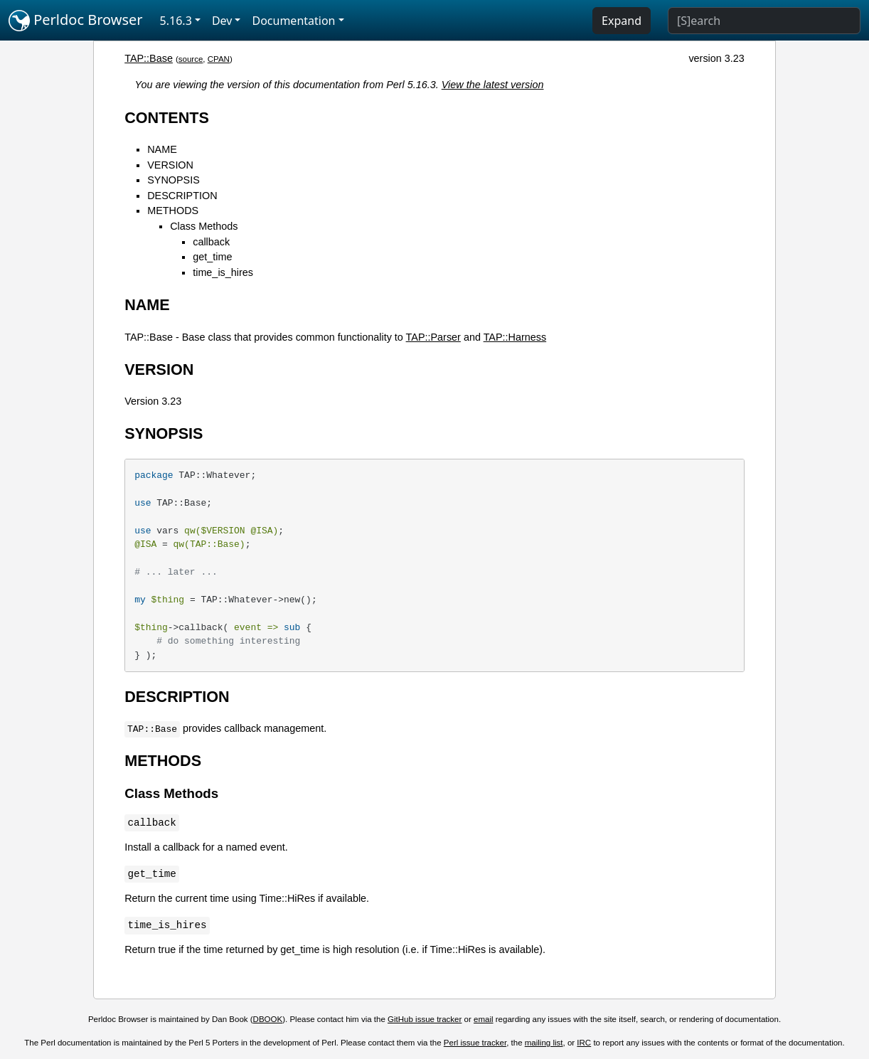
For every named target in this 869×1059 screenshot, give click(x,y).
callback (211, 242)
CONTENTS (166, 118)
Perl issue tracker (475, 1042)
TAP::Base (148, 58)
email (484, 1019)
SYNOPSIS (173, 180)
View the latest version (493, 84)
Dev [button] (222, 20)
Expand (621, 20)
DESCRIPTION (182, 195)
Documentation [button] (293, 20)
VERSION (170, 165)
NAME (162, 149)
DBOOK (268, 1019)
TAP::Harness (515, 337)
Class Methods (204, 226)
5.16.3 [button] (176, 20)
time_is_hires (223, 272)
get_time (212, 256)
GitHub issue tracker (425, 1019)
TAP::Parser (433, 337)
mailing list (544, 1042)
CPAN (219, 59)
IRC (584, 1042)
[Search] (764, 20)
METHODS (172, 210)
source (190, 59)
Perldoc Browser (76, 20)
